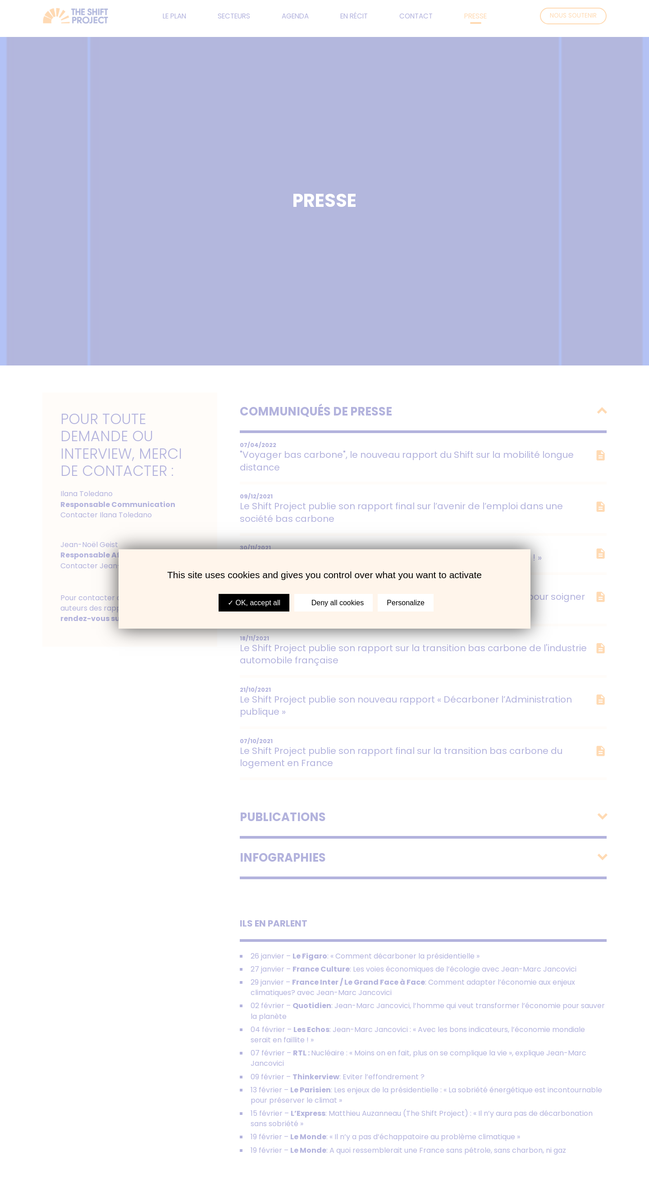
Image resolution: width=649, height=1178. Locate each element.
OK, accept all (254, 603)
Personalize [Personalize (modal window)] (406, 603)
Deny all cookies (333, 603)
